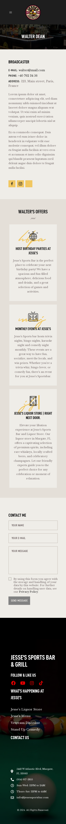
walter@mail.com (32, 70)
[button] (10, 12)
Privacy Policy (28, 591)
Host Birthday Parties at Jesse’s (33, 251)
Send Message (19, 600)
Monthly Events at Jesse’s (33, 329)
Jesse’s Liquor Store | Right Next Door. (33, 415)
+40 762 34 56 (27, 75)
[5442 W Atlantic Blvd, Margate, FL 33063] (33, 757)
